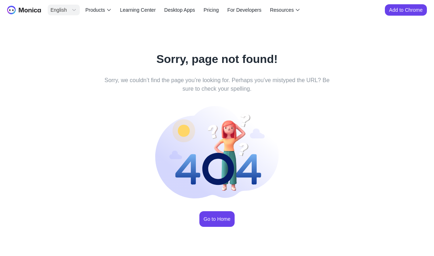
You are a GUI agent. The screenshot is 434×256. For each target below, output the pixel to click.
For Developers (245, 10)
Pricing (211, 10)
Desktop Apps (179, 10)
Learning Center (138, 10)
